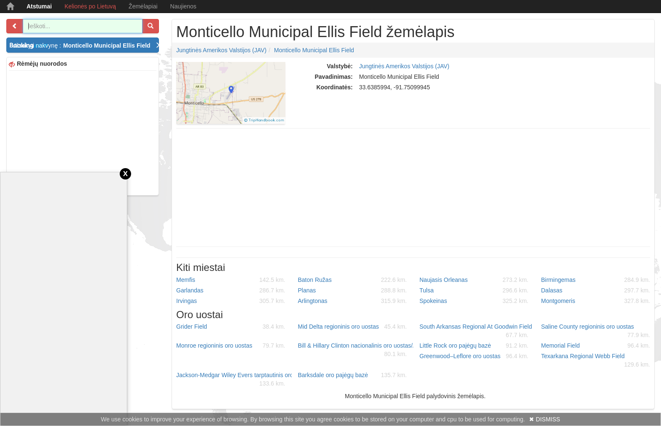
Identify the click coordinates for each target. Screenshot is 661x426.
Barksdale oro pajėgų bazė (352, 375)
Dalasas (595, 290)
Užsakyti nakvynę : (85, 45)
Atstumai (39, 6)
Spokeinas (474, 301)
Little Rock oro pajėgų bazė (474, 345)
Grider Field (230, 326)
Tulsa (474, 290)
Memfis (230, 280)
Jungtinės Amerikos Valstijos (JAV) (221, 50)
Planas (352, 290)
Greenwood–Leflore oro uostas (474, 356)
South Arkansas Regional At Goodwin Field (475, 331)
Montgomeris (595, 301)
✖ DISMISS (544, 419)
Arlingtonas (352, 301)
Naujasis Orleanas (474, 280)
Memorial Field (595, 345)
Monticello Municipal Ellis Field (314, 50)
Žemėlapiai (143, 6)
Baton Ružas (352, 280)
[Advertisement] (82, 132)
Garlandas (230, 290)
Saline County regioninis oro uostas (595, 331)
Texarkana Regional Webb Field (595, 361)
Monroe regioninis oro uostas (230, 345)
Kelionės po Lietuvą (90, 6)
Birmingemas (595, 280)
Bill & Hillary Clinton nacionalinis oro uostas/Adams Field (356, 350)
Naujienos (183, 6)
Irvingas (230, 301)
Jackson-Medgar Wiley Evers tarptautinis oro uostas (234, 380)
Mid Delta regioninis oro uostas (352, 326)
